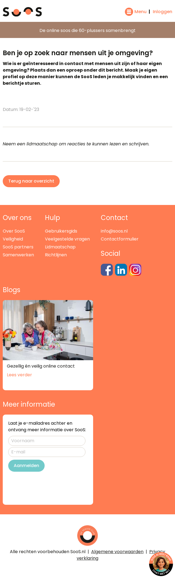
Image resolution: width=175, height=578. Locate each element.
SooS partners (18, 247)
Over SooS (14, 231)
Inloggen (162, 11)
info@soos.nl (114, 231)
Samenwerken (18, 255)
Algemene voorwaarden (117, 551)
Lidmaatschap (60, 247)
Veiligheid (13, 239)
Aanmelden (26, 465)
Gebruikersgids (61, 231)
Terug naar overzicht (31, 181)
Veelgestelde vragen (67, 239)
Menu (140, 11)
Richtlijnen (56, 255)
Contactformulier (120, 239)
